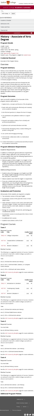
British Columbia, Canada (22, 403)
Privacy (18, 406)
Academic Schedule (6, 20)
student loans (27, 55)
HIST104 (3, 240)
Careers (24, 406)
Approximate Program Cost (11, 53)
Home (6, 399)
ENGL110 (3, 235)
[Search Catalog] (15, 11)
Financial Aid (4, 30)
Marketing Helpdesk (4, 410)
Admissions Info (5, 23)
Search (13, 13)
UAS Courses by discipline (12, 272)
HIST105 (3, 288)
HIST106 (3, 245)
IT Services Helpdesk (16, 410)
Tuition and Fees (5, 27)
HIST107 (3, 293)
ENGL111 (3, 283)
